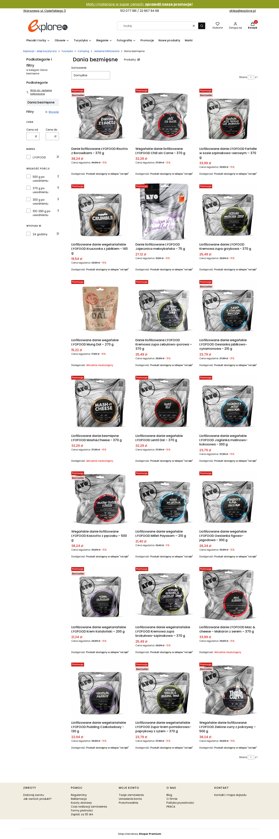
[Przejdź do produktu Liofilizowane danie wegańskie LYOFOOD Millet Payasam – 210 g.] (164, 499)
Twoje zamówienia (131, 795)
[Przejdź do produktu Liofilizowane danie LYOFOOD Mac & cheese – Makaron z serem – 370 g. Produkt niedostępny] (228, 595)
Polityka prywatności (180, 803)
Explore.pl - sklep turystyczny (40, 51)
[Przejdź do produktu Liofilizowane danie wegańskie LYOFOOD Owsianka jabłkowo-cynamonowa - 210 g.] (228, 308)
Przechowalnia (128, 803)
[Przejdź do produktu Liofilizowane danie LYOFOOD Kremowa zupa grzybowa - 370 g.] (228, 212)
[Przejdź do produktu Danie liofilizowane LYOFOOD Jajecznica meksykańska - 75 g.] (164, 212)
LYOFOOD (39, 157)
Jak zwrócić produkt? (37, 799)
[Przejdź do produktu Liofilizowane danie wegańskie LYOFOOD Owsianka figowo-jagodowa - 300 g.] (228, 499)
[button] (201, 26)
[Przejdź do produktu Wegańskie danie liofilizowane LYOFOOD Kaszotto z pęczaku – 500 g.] (100, 499)
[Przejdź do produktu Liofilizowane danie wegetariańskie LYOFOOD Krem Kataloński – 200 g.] (100, 595)
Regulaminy (79, 795)
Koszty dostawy (81, 803)
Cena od (32, 130)
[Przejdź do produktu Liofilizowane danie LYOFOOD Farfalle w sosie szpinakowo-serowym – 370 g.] (228, 116)
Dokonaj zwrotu (33, 795)
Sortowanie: (79, 68)
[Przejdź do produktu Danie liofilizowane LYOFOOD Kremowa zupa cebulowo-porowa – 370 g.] (164, 308)
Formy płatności (82, 810)
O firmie (171, 799)
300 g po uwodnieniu (40, 202)
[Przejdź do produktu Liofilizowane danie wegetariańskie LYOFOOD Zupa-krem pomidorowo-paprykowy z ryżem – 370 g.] (164, 690)
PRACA (170, 807)
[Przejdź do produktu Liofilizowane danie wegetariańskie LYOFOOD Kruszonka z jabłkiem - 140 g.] (100, 212)
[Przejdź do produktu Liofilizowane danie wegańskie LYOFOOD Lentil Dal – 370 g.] (164, 403)
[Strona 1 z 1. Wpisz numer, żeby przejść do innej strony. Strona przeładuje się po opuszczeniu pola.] (251, 77)
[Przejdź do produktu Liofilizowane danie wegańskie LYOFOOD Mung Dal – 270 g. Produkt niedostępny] (100, 308)
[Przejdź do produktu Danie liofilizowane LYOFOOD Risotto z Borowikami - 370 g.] (100, 116)
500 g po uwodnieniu (40, 179)
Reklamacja (79, 799)
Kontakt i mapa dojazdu (230, 795)
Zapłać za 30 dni (82, 814)
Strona (243, 77)
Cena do (51, 130)
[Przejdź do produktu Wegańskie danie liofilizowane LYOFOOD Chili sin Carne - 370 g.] (164, 116)
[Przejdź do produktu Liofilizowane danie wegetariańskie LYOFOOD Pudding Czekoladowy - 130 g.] (100, 690)
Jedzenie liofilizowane (106, 51)
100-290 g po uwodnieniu (41, 213)
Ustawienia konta (130, 799)
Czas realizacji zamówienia (89, 807)
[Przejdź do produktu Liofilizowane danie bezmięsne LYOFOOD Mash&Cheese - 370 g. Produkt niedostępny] (100, 403)
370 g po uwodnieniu (40, 190)
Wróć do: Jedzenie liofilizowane (39, 92)
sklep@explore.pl (242, 11)
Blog (169, 795)
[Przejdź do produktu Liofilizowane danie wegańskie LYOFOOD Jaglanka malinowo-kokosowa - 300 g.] (228, 403)
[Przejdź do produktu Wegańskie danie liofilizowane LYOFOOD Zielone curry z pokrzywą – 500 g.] (228, 690)
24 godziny (40, 234)
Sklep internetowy (139, 834)
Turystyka (67, 51)
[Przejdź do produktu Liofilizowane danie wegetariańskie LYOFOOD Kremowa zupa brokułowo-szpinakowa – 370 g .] (164, 595)
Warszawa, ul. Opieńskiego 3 (44, 11)
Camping (83, 51)
